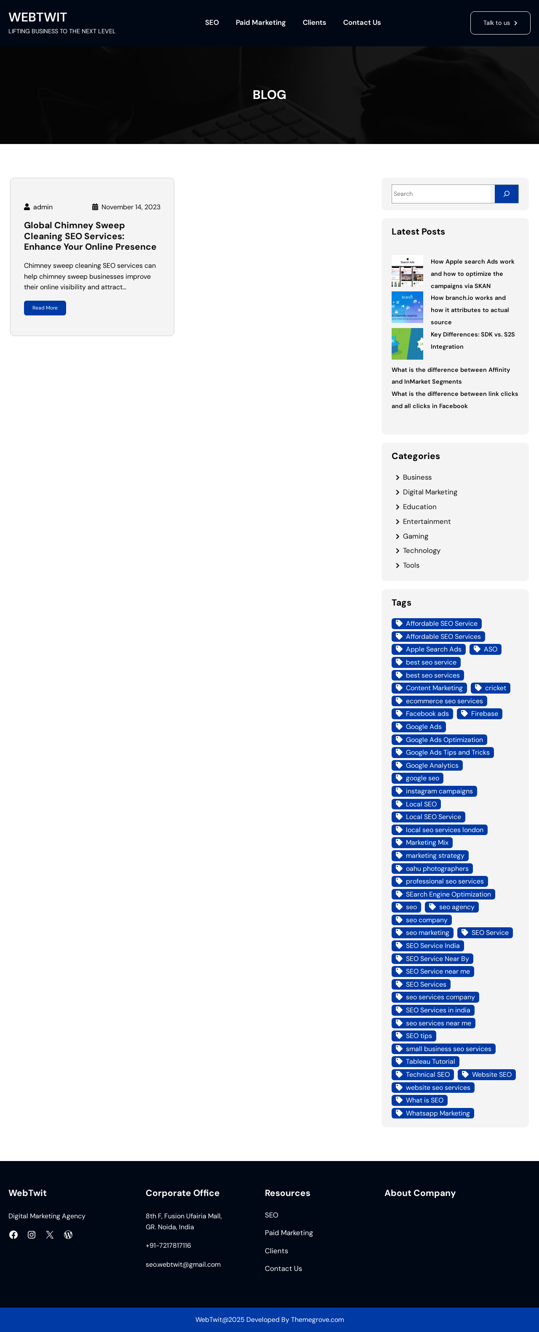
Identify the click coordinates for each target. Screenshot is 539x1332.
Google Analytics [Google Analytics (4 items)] (432, 765)
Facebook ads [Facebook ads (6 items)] (427, 713)
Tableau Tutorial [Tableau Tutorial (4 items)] (430, 1061)
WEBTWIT (37, 17)
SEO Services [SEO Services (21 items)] (426, 984)
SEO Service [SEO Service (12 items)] (490, 932)
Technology (421, 550)
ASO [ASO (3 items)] (490, 649)
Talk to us (496, 23)
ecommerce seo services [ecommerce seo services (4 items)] (444, 701)
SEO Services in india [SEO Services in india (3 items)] (438, 1010)
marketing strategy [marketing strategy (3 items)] (435, 855)
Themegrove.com (317, 1319)
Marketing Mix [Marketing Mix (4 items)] (427, 842)
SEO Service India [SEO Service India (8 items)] (433, 945)
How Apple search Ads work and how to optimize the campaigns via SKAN (473, 274)
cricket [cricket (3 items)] (495, 687)
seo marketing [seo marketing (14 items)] (427, 932)
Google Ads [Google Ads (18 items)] (424, 726)
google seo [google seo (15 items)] (422, 778)
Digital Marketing (430, 491)
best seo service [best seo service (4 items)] (431, 662)
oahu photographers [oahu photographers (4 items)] (437, 868)
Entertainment (427, 521)
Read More (45, 307)
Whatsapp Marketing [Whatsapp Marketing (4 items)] (438, 1113)
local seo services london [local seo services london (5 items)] (444, 829)
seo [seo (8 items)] (411, 906)
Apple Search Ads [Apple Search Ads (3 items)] (434, 649)
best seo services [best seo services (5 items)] (433, 675)
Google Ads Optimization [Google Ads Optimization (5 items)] (444, 739)
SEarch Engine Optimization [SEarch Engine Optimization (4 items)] (448, 894)
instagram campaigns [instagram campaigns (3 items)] (439, 791)
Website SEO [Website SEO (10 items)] (492, 1074)
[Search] (506, 194)
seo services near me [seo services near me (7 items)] (438, 1023)
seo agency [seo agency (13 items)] (457, 906)
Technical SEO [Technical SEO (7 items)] (428, 1074)
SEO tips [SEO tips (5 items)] (419, 1035)
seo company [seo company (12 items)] (427, 920)
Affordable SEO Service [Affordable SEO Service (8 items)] (442, 623)
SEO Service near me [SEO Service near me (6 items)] (438, 971)
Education (420, 506)
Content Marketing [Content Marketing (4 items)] (434, 687)
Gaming (415, 536)
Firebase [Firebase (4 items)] (484, 713)
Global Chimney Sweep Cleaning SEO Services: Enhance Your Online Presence (90, 236)
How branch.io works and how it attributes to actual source (470, 310)
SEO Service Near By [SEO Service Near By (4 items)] (437, 958)
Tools (411, 565)
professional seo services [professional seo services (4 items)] (445, 881)
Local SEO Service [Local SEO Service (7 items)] (433, 816)
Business (417, 477)
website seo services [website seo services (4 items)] (438, 1087)
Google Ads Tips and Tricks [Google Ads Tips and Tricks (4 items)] (448, 752)
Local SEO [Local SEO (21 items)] (421, 804)
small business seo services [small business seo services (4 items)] (448, 1048)
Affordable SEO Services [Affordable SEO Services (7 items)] (443, 636)
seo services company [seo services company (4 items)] (440, 997)
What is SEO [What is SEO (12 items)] (424, 1100)
